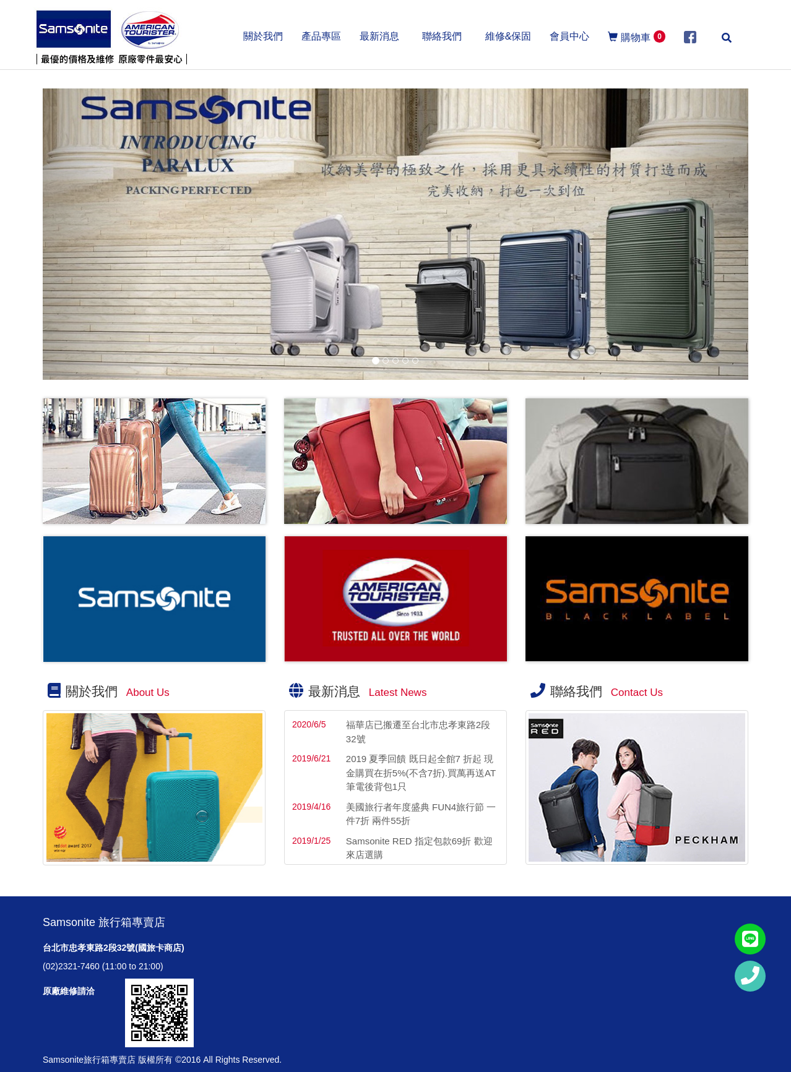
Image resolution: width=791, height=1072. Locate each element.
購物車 (636, 36)
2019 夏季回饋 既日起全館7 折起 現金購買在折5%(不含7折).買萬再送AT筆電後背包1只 (421, 772)
